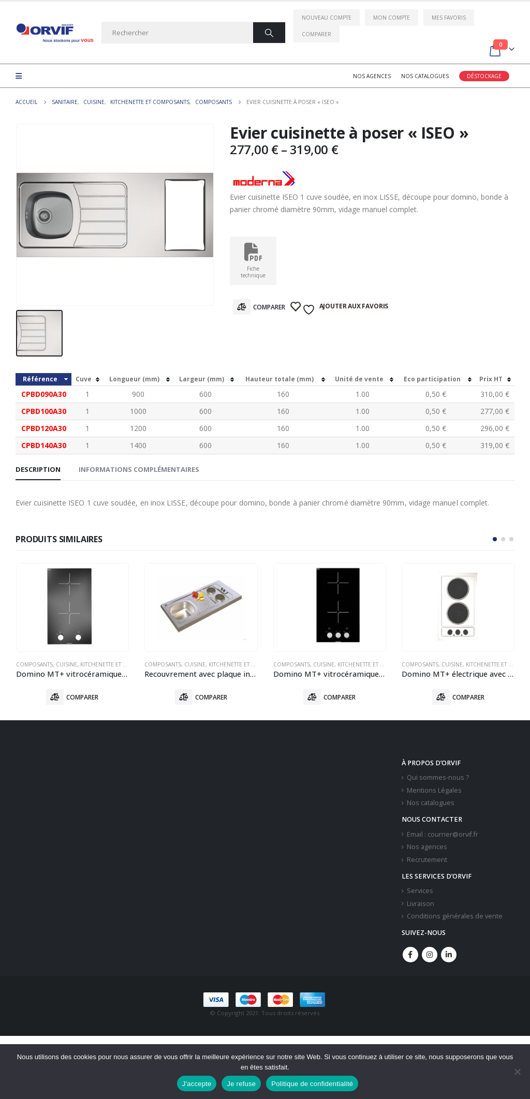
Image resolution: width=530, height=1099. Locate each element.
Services (420, 891)
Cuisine (66, 664)
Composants (34, 664)
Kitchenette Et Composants (119, 664)
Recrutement (427, 859)
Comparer (316, 34)
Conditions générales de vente (455, 916)
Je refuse (241, 1084)
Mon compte (391, 17)
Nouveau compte (326, 17)
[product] (73, 607)
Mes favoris (449, 17)
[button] (495, 539)
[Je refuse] (517, 1071)
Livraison (420, 903)
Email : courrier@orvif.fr (442, 834)
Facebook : (410, 954)
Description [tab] (38, 469)
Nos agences (372, 76)
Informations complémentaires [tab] (139, 469)
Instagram (429, 954)
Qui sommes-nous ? (438, 778)
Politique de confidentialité (312, 1084)
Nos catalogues (425, 76)
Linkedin (449, 954)
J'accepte (197, 1084)
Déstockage (484, 76)
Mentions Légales (434, 790)
